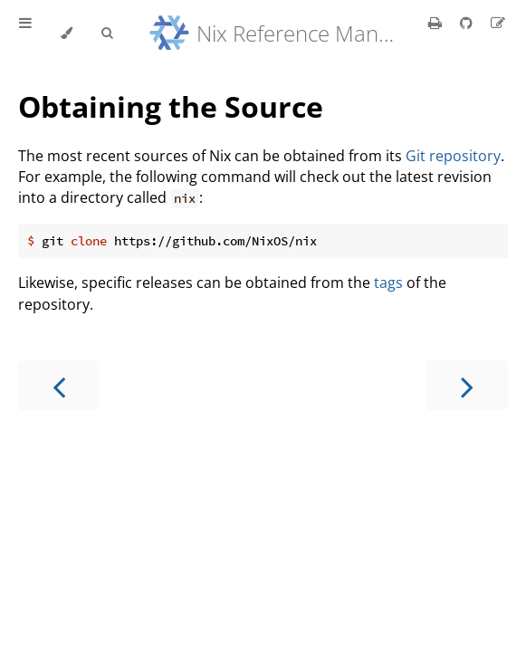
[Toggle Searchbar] (107, 33)
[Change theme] (66, 33)
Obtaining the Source (170, 106)
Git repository (453, 156)
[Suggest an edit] (497, 23)
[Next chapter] (467, 385)
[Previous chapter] (59, 385)
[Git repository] (468, 23)
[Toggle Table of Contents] (25, 33)
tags (388, 282)
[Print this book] (437, 23)
